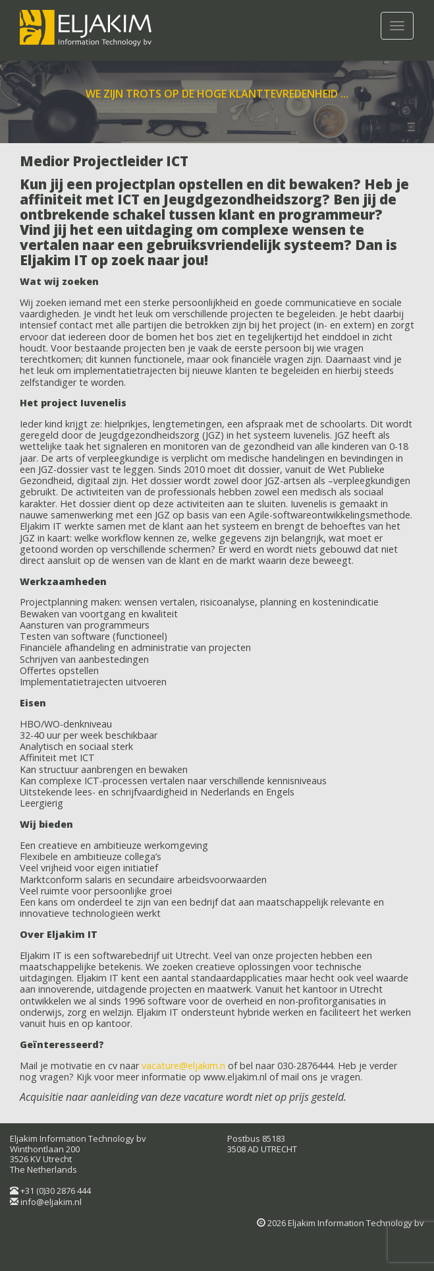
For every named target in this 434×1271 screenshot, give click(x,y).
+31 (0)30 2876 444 (55, 1190)
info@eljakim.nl (51, 1202)
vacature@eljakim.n (183, 1065)
